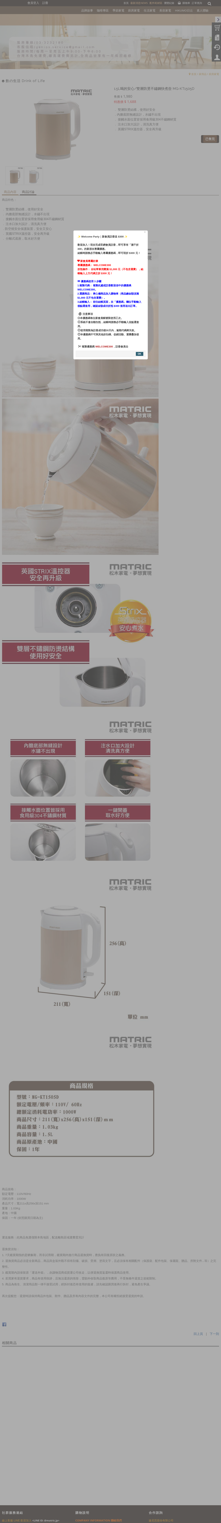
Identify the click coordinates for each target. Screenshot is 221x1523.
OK (139, 354)
